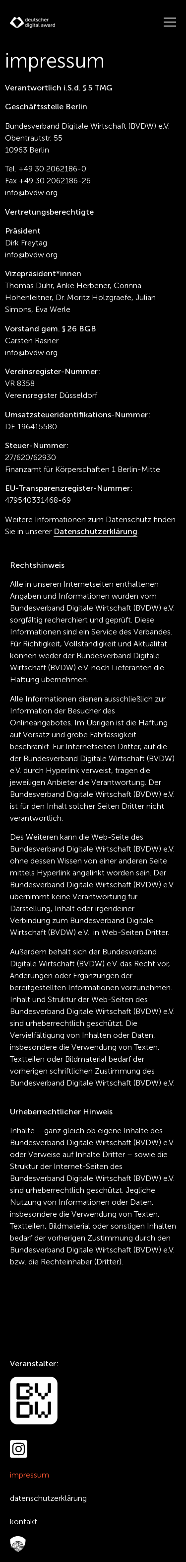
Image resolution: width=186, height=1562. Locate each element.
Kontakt (23, 1521)
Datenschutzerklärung (48, 1498)
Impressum (29, 1475)
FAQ (15, 1545)
